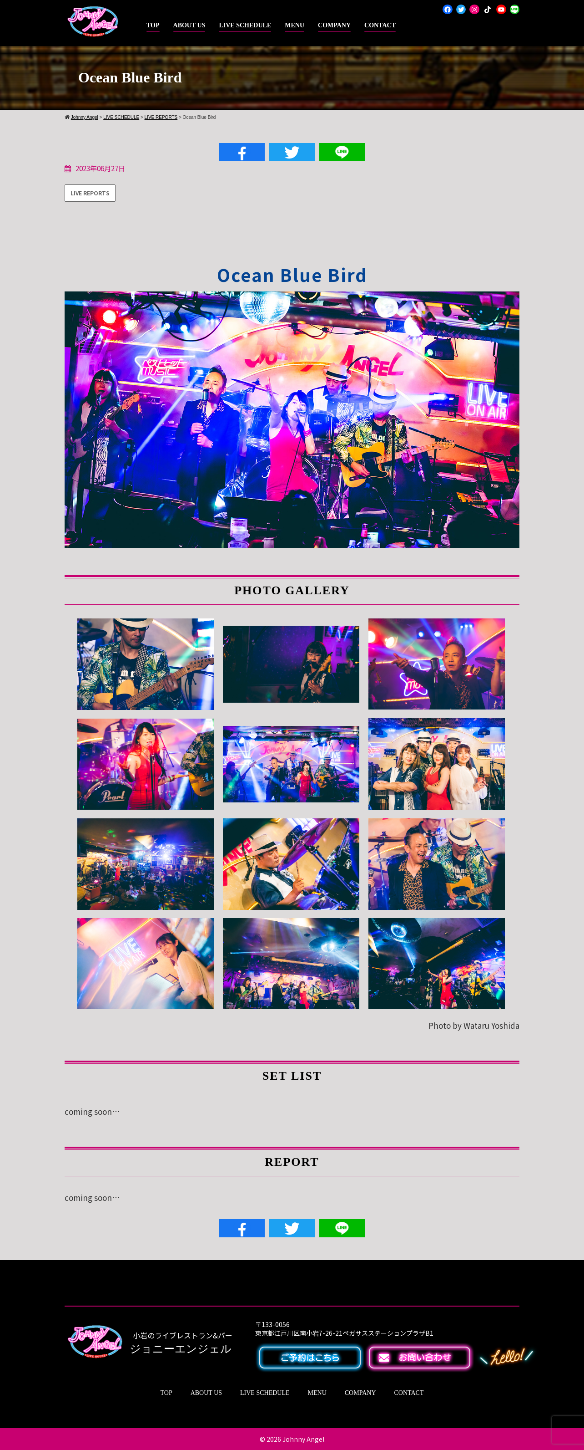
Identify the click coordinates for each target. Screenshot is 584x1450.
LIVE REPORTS (161, 117)
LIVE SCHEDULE (245, 25)
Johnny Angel (303, 1439)
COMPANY (334, 25)
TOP (153, 25)
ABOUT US (189, 25)
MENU (294, 25)
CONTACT (380, 25)
